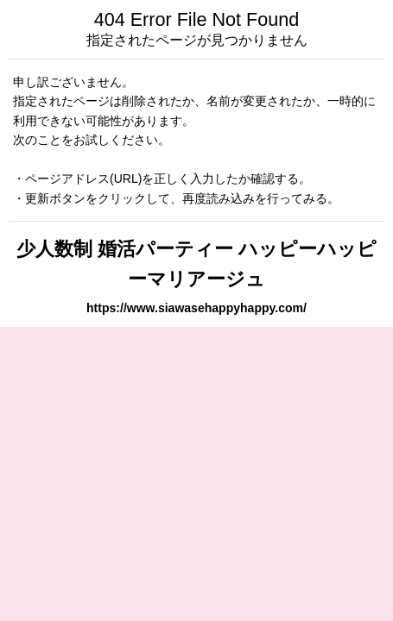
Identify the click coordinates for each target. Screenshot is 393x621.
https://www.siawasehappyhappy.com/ (196, 308)
